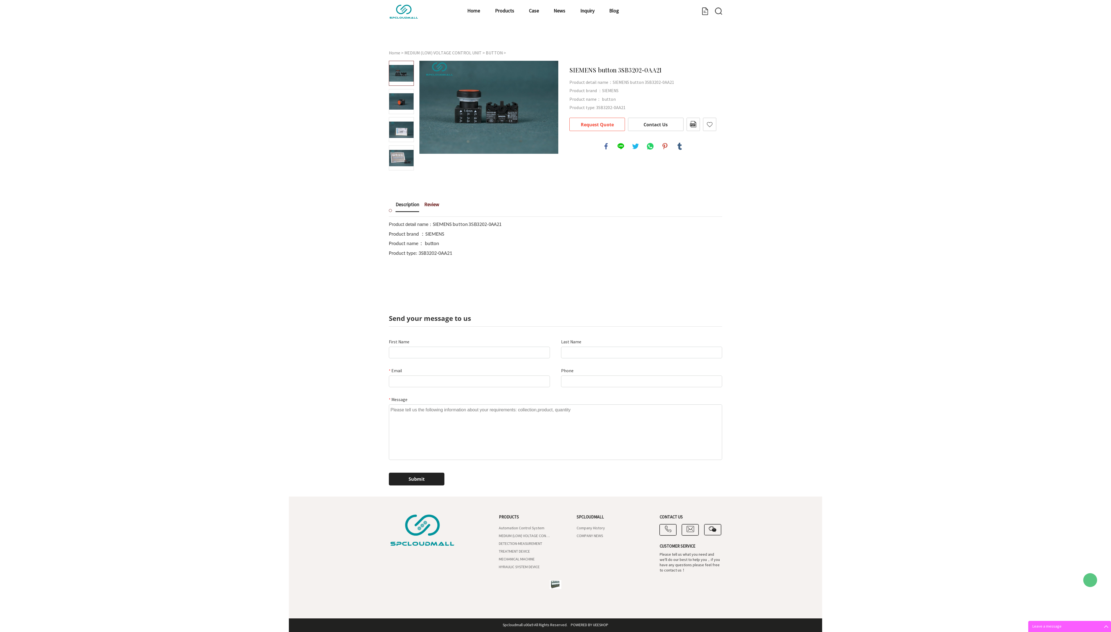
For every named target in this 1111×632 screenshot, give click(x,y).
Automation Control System (521, 528)
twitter (635, 146)
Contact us (699, 37)
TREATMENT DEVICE (514, 551)
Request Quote (597, 125)
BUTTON (494, 53)
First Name (399, 342)
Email (395, 371)
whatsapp (650, 146)
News (520, 37)
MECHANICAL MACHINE (517, 559)
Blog (594, 37)
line (621, 146)
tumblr (679, 146)
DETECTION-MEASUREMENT (520, 543)
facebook (606, 146)
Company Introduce (643, 37)
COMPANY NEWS (590, 535)
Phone (567, 371)
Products (446, 37)
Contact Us (656, 125)
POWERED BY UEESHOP (589, 625)
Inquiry (558, 37)
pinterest (665, 146)
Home (406, 37)
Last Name (571, 342)
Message (398, 399)
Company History (591, 528)
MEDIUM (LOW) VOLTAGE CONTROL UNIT (443, 53)
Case (486, 37)
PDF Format (693, 124)
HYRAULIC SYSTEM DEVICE (519, 567)
